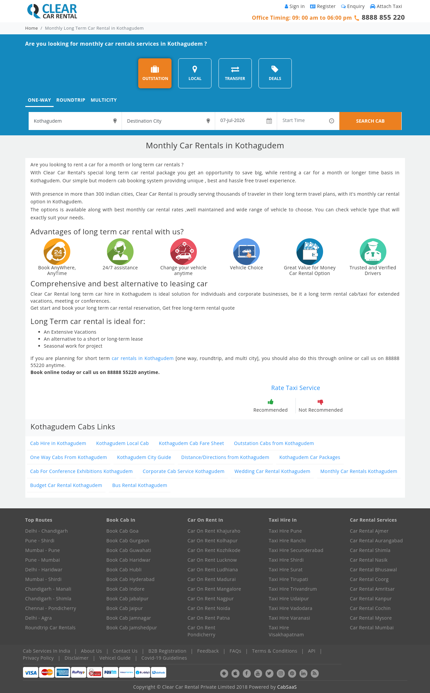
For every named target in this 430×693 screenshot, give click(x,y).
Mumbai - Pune (42, 550)
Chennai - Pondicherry (50, 608)
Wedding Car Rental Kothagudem (272, 471)
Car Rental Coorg (369, 579)
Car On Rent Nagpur (211, 598)
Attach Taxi (386, 6)
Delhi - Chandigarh (46, 531)
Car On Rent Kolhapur (213, 540)
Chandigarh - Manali (48, 589)
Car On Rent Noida (209, 608)
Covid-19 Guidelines (164, 658)
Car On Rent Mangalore (214, 589)
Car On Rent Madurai (212, 579)
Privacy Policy (38, 658)
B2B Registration (167, 651)
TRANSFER (235, 73)
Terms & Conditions (274, 651)
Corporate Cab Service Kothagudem (183, 471)
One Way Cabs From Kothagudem (68, 457)
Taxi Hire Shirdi (286, 560)
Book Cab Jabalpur (127, 598)
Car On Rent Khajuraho (214, 531)
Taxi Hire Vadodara (290, 608)
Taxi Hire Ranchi (287, 540)
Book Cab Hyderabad (130, 579)
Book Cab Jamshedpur (131, 627)
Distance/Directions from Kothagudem (225, 457)
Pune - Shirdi (40, 540)
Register (323, 6)
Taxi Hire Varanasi (289, 618)
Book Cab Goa (122, 531)
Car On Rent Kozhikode (214, 550)
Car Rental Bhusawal (373, 569)
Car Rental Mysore (371, 618)
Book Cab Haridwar (128, 560)
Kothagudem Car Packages (309, 457)
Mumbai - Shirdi (43, 579)
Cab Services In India (46, 651)
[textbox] (75, 121)
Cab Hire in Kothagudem (58, 443)
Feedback (208, 651)
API (311, 651)
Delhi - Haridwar (44, 569)
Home (31, 28)
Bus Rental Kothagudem (139, 485)
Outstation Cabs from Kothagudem (274, 443)
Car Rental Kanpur (371, 598)
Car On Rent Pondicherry (201, 631)
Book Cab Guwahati (128, 550)
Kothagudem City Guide (144, 457)
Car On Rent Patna (209, 618)
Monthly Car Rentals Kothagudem (358, 471)
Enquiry (353, 6)
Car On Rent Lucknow (212, 560)
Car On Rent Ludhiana (213, 569)
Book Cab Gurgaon (127, 540)
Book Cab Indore (125, 589)
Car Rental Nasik (369, 560)
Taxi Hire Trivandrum (293, 589)
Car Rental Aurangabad (376, 540)
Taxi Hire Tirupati (288, 579)
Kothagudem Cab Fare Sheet (191, 443)
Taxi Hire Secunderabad (296, 550)
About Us (91, 651)
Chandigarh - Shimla (48, 598)
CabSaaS (287, 687)
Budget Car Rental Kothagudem (66, 485)
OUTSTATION (155, 73)
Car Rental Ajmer (369, 531)
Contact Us (125, 651)
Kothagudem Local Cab (122, 443)
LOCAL (195, 73)
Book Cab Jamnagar (128, 618)
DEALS (275, 73)
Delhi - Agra (38, 618)
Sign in (295, 6)
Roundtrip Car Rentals (50, 627)
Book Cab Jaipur (124, 608)
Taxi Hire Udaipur (289, 598)
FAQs (235, 651)
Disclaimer (77, 658)
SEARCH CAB (370, 121)
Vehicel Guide (115, 658)
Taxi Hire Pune (285, 531)
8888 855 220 (383, 17)
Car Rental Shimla (370, 550)
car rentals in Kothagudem (143, 358)
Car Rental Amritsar (372, 589)
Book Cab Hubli (124, 569)
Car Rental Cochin (370, 608)
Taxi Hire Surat (286, 569)
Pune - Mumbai (42, 560)
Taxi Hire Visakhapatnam (286, 631)
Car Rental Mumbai (372, 627)
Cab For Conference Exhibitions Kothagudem (81, 471)
